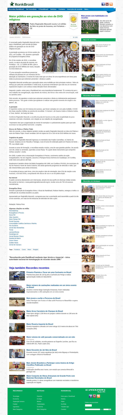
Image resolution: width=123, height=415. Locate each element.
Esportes (39, 396)
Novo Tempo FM (14, 219)
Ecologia (39, 399)
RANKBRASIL (66, 391)
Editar (89, 405)
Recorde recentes (89, 40)
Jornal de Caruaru (15, 245)
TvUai (11, 230)
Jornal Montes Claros (16, 236)
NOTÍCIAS (40, 391)
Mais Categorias (17, 409)
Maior (29, 249)
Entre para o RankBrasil (68, 396)
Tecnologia (16, 396)
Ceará (24, 249)
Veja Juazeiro (13, 217)
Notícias (53, 9)
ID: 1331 (75, 37)
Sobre (63, 401)
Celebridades (41, 404)
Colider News (13, 243)
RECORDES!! (18, 391)
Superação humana (18, 401)
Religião (35, 249)
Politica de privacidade (91, 402)
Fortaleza (17, 249)
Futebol (15, 404)
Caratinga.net (13, 234)
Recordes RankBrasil (16, 9)
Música (39, 401)
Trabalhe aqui (65, 406)
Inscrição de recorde (74, 9)
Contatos (61, 9)
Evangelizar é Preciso (16, 213)
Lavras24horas (14, 232)
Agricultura (16, 406)
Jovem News (13, 240)
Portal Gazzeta (14, 221)
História (63, 399)
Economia (16, 399)
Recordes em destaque (91, 181)
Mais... (86, 9)
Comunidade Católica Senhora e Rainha (23, 223)
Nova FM (12, 215)
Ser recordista (31, 9)
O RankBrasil (43, 9)
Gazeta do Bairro (15, 238)
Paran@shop (13, 211)
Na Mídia (63, 404)
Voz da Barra (13, 225)
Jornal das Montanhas (16, 228)
